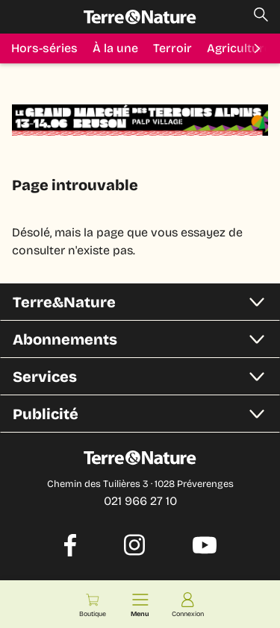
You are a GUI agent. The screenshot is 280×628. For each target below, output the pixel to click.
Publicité (144, 414)
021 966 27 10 (140, 501)
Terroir (172, 48)
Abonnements (144, 339)
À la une (115, 48)
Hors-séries (44, 48)
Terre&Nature (144, 302)
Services (144, 377)
